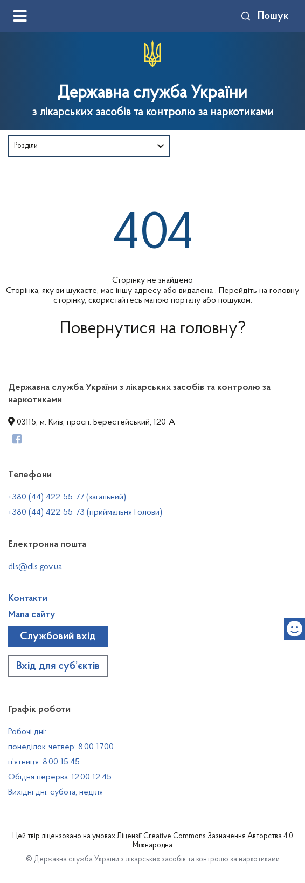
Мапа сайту (32, 615)
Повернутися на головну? (153, 329)
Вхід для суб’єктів (58, 666)
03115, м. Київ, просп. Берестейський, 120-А (91, 422)
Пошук (264, 16)
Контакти (27, 599)
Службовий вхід (58, 636)
